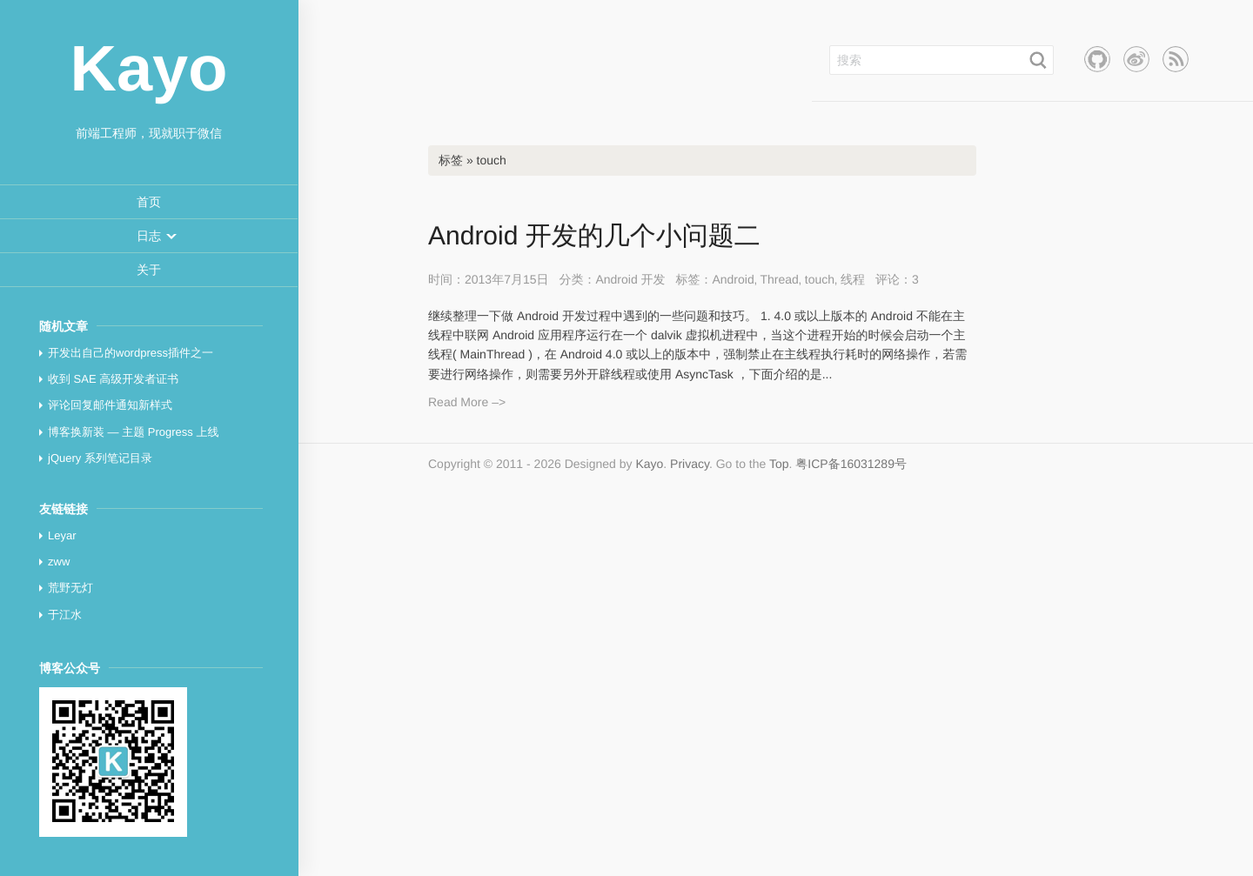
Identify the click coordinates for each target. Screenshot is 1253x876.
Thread (779, 279)
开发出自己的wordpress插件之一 (130, 352)
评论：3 (897, 279)
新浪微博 (1136, 59)
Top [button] (779, 464)
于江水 (65, 614)
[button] (149, 235)
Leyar (62, 535)
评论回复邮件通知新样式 (110, 404)
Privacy (689, 464)
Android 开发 (630, 279)
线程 (853, 279)
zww (59, 561)
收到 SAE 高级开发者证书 (113, 378)
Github (1097, 59)
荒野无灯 (70, 587)
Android (733, 279)
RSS (1176, 59)
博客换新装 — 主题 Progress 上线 (133, 431)
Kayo (649, 464)
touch (819, 279)
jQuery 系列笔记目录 (100, 458)
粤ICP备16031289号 (851, 464)
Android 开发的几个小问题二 (594, 236)
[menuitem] (149, 202)
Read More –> (467, 402)
